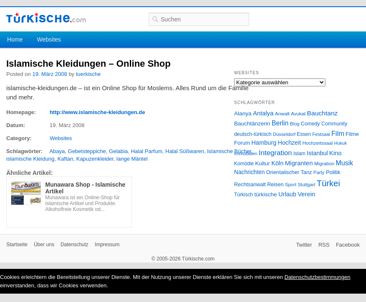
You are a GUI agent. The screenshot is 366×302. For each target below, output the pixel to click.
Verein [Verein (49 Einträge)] (306, 194)
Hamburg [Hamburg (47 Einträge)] (263, 142)
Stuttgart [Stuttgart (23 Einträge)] (306, 184)
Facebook (348, 245)
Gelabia (118, 151)
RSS (324, 245)
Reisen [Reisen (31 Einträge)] (275, 184)
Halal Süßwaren (184, 151)
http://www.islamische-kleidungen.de (97, 112)
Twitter (304, 245)
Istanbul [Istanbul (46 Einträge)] (317, 153)
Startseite (17, 244)
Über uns (44, 244)
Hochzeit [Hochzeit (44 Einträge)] (289, 142)
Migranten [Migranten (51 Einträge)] (299, 163)
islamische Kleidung (30, 159)
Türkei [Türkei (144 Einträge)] (328, 183)
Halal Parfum (146, 151)
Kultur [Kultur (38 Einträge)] (262, 163)
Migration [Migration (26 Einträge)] (324, 163)
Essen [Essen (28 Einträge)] (304, 134)
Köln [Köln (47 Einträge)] (277, 163)
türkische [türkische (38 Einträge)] (265, 194)
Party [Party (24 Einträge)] (318, 172)
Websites (49, 39)
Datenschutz (74, 244)
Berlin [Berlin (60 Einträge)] (280, 123)
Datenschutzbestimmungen (317, 277)
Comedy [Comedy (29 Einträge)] (310, 124)
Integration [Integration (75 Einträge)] (275, 153)
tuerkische (88, 74)
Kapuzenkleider (94, 159)
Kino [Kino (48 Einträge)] (335, 153)
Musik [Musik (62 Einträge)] (344, 163)
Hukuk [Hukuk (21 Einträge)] (340, 143)
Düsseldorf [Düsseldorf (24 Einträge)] (284, 134)
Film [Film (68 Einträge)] (337, 133)
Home (15, 39)
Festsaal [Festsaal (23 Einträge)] (321, 134)
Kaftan (65, 159)
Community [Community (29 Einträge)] (334, 124)
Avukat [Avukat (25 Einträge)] (298, 113)
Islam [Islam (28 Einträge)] (299, 153)
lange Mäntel (131, 159)
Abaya (57, 151)
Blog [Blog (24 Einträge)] (294, 123)
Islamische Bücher (229, 151)
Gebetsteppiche (87, 151)
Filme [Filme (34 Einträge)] (352, 134)
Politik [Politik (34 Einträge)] (333, 172)
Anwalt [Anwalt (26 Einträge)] (282, 113)
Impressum (107, 244)
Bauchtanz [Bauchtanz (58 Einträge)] (322, 113)
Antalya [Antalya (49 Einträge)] (263, 113)
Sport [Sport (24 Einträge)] (290, 184)
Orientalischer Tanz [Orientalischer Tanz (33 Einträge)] (289, 172)
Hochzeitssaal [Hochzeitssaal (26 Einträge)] (317, 143)
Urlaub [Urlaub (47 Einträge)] (287, 194)
